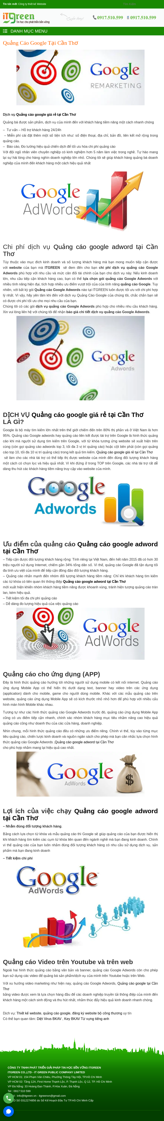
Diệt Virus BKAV (49, 1019)
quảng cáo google (56, 1013)
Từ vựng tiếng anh (95, 1019)
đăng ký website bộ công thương (97, 1013)
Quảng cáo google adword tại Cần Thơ (94, 581)
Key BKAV (72, 1019)
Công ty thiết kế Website (32, 4)
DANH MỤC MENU (25, 31)
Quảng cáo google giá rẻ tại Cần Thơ (46, 114)
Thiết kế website (28, 1013)
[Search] (139, 4)
